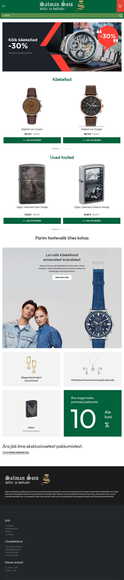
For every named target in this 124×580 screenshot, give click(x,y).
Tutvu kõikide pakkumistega (16, 452)
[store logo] (62, 6)
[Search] (121, 15)
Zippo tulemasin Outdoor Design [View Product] (91, 183)
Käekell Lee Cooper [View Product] (32, 105)
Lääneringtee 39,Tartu (13, 547)
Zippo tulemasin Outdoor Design (91, 207)
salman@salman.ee (13, 550)
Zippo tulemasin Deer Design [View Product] (32, 183)
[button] (55, 148)
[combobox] (62, 15)
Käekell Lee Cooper (32, 129)
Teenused (9, 526)
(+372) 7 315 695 (11, 555)
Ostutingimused (11, 529)
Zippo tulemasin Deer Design (32, 207)
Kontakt (8, 532)
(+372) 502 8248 (11, 552)
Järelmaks (9, 534)
